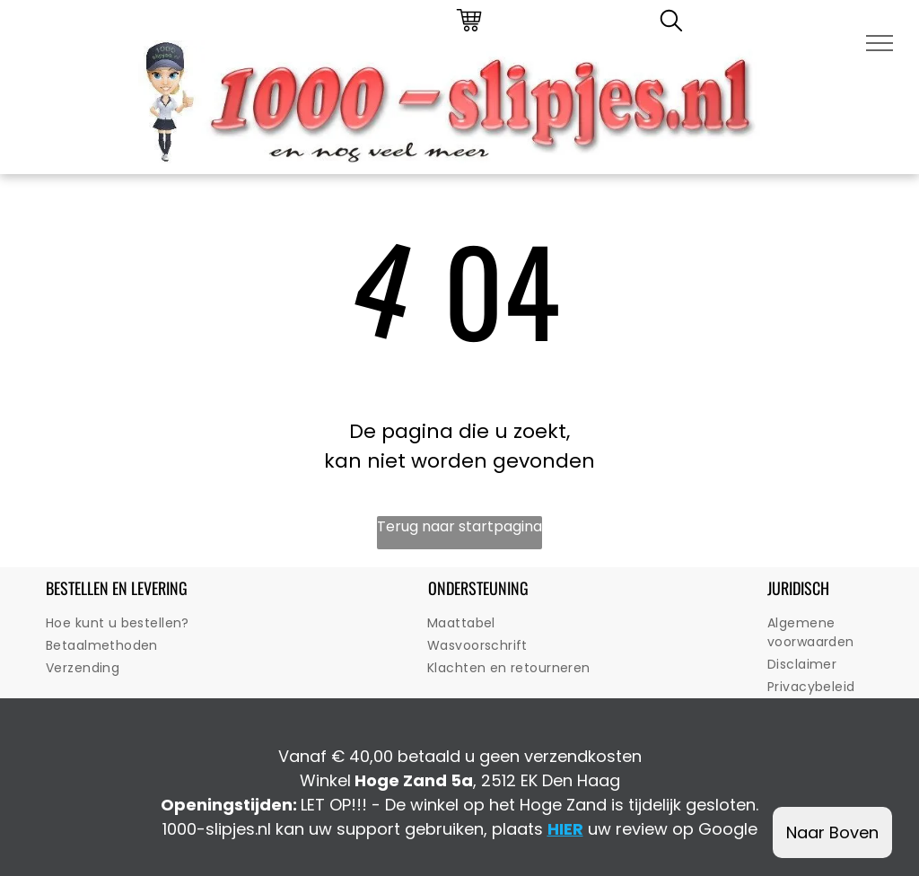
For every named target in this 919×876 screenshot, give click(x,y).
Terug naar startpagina (459, 526)
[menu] (879, 43)
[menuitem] (160, 623)
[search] (671, 24)
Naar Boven (832, 832)
